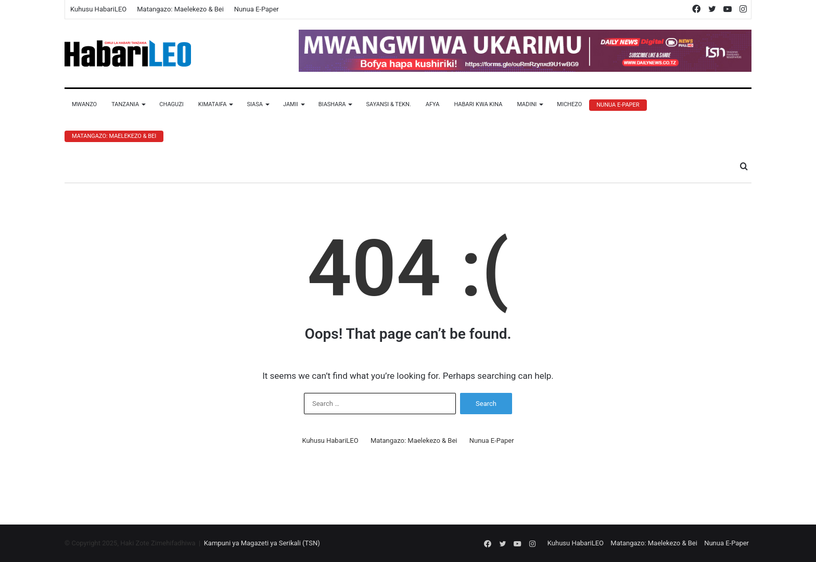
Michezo (569, 104)
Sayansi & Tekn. (388, 104)
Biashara (332, 104)
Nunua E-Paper (256, 9)
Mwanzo (84, 104)
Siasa (255, 104)
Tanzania (125, 104)
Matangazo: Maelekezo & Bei (180, 9)
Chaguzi (171, 104)
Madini (527, 104)
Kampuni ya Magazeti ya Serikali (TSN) (262, 543)
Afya (433, 104)
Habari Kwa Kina (478, 104)
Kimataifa (212, 104)
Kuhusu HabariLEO (98, 9)
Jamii (290, 104)
